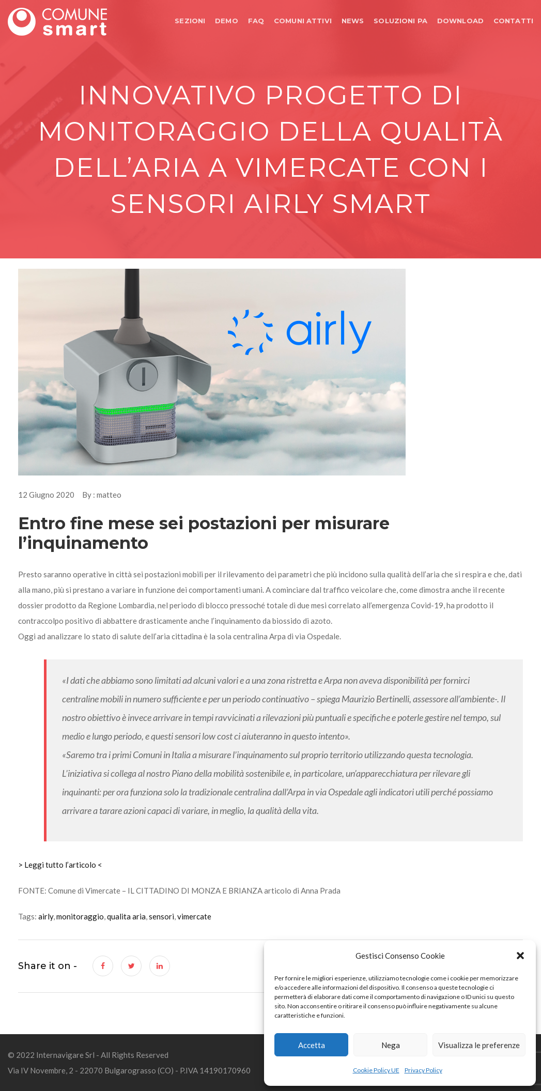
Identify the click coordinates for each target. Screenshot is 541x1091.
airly (45, 916)
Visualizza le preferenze (479, 1045)
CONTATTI (513, 21)
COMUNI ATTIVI (303, 21)
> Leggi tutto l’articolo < (60, 864)
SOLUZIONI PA (400, 21)
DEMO (226, 21)
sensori (161, 916)
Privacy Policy (423, 1070)
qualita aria (126, 916)
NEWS (353, 21)
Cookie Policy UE (376, 1070)
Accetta (311, 1045)
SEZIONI (190, 21)
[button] (520, 955)
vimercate (194, 916)
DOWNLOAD (460, 21)
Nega (390, 1045)
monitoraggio (80, 916)
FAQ (256, 21)
